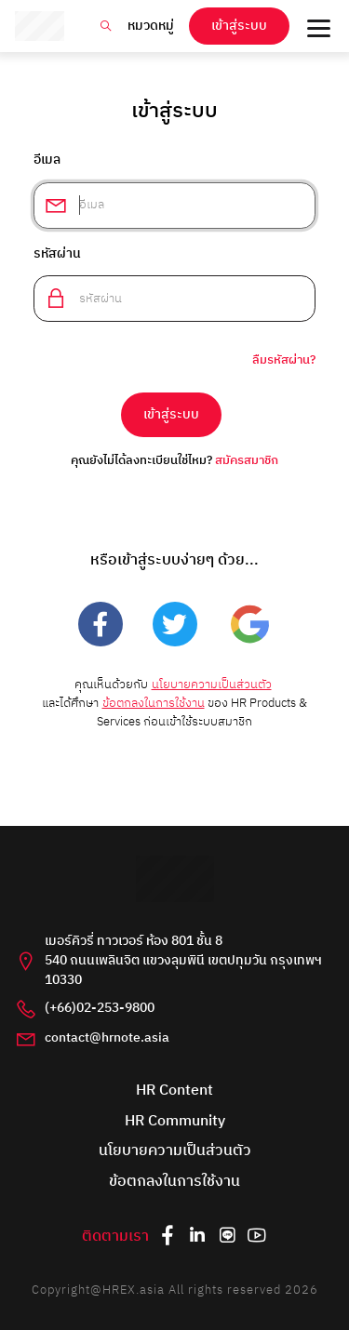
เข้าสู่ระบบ (239, 26)
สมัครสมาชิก (246, 461)
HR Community (175, 1122)
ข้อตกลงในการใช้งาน (153, 703)
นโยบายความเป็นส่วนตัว (212, 685)
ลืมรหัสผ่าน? (283, 361)
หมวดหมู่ (151, 26)
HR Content (174, 1091)
